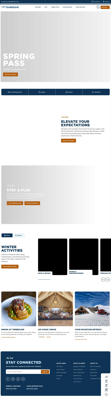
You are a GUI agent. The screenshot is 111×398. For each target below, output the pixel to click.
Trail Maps (59, 375)
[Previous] (103, 280)
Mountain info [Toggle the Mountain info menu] (67, 7)
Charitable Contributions (97, 378)
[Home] (10, 7)
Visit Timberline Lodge (15, 203)
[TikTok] (18, 379)
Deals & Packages (61, 372)
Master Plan (93, 375)
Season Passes (61, 369)
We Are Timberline (95, 366)
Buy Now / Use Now (10, 74)
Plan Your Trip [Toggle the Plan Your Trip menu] (80, 7)
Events (58, 378)
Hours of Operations (79, 372)
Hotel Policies (77, 375)
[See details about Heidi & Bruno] (52, 257)
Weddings (41, 337)
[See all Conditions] (106, 79)
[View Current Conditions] (95, 1)
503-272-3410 (32, 389)
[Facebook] (8, 379)
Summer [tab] (18, 235)
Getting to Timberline (79, 366)
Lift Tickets (60, 366)
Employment (93, 372)
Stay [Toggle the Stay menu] (46, 7)
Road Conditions (78, 369)
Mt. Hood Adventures (32, 203)
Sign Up (45, 372)
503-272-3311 (11, 389)
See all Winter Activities (10, 267)
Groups (48, 337)
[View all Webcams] (106, 2)
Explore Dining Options (8, 337)
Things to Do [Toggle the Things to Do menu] (55, 7)
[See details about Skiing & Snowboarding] (83, 257)
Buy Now (16, 1)
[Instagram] (13, 379)
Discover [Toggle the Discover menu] (38, 7)
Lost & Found (77, 382)
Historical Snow (77, 378)
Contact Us (93, 369)
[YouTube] (23, 379)
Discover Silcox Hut (81, 339)
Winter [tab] (7, 235)
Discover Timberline (68, 141)
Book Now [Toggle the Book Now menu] (105, 7)
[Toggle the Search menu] (98, 7)
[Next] (108, 280)
